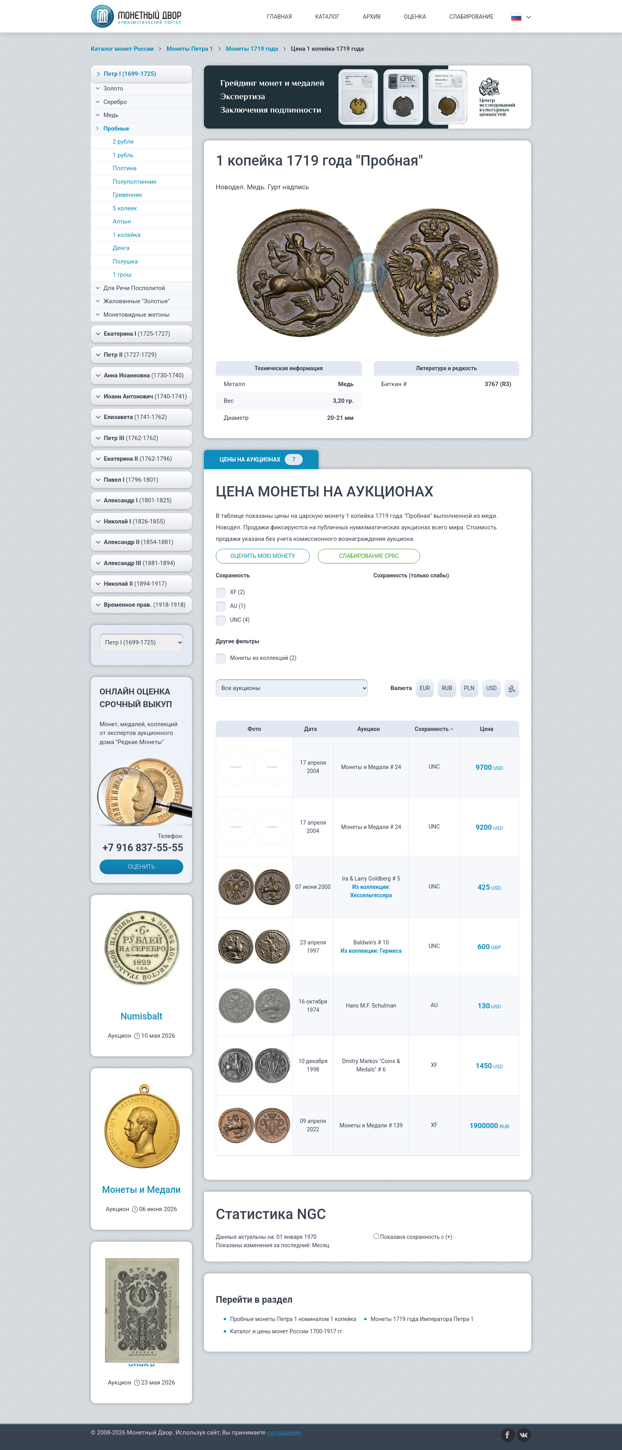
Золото (109, 88)
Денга (121, 248)
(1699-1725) (125, 73)
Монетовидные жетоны (133, 314)
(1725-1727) (133, 334)
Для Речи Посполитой (130, 288)
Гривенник (127, 194)
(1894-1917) (131, 584)
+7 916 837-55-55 (142, 848)
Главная (279, 16)
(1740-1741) (141, 396)
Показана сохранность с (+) (416, 1237)
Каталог (327, 16)
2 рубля (123, 141)
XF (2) (237, 592)
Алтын (122, 221)
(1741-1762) (131, 417)
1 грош (122, 274)
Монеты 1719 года (252, 48)
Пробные (111, 128)
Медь (107, 115)
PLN (469, 688)
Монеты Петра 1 (190, 48)
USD (491, 688)
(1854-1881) (134, 542)
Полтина (125, 168)
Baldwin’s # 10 (371, 942)
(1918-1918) (141, 605)
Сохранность (434, 729)
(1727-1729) (126, 355)
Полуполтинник (135, 181)
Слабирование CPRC (369, 556)
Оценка (415, 16)
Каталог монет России (122, 48)
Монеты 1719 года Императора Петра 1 (422, 1319)
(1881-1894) (135, 563)
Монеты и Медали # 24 (371, 767)
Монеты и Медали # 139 (371, 1125)
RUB (447, 688)
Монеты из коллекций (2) (263, 658)
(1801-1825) (134, 500)
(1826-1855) (130, 521)
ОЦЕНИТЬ (141, 866)
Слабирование (471, 16)
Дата (313, 729)
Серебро (111, 102)
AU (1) (238, 606)
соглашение (284, 1432)
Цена (489, 729)
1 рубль (123, 155)
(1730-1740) (140, 375)
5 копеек (125, 208)
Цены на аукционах (261, 459)
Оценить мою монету (262, 556)
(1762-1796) (134, 459)
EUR (425, 688)
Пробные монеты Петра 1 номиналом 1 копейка (293, 1319)
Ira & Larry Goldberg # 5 (371, 878)
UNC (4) (240, 620)
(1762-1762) (127, 438)
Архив (372, 16)
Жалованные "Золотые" (133, 301)
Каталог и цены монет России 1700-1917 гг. (287, 1331)
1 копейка (126, 234)
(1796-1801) (127, 480)
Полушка (125, 261)
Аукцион (371, 729)
